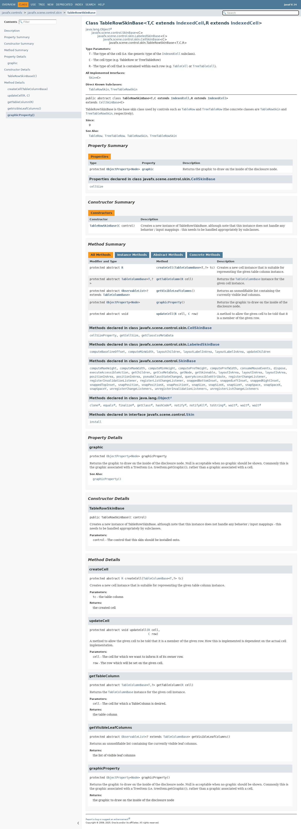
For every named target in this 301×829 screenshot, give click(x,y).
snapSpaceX (272, 384)
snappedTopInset (102, 384)
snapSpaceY (98, 388)
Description (12, 30)
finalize (125, 405)
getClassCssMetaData (157, 335)
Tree (41, 4)
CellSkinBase (109, 102)
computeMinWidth (140, 351)
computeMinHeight (161, 368)
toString (216, 405)
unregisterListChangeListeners (234, 388)
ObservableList (133, 290)
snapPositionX (152, 384)
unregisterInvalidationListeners (181, 388)
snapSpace (252, 384)
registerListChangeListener (161, 380)
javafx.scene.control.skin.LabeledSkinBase (128, 36)
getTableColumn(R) (20, 102)
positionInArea (101, 376)
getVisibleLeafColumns (173, 290)
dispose (279, 368)
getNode (186, 372)
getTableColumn (168, 279)
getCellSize (129, 335)
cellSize (96, 186)
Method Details (14, 82)
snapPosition (128, 384)
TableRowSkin (99, 89)
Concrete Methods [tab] (205, 254)
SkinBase (187, 361)
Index (79, 4)
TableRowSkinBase (81, 12)
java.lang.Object (98, 29)
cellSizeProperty (103, 335)
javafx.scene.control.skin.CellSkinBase (131, 39)
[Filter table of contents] (38, 21)
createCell (164, 267)
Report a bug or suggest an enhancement (107, 819)
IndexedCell (190, 23)
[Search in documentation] (260, 12)
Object (164, 398)
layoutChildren (168, 351)
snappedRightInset (264, 380)
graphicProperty (168, 302)
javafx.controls (12, 12)
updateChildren (258, 351)
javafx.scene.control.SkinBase (114, 32)
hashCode (162, 405)
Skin (92, 77)
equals (108, 405)
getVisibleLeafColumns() (24, 108)
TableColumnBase (187, 267)
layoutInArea (228, 372)
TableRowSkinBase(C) (22, 76)
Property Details (15, 56)
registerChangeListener (246, 376)
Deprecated (64, 4)
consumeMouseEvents (255, 368)
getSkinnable (205, 372)
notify (179, 405)
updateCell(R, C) (19, 95)
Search (90, 4)
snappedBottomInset (202, 380)
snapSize (198, 384)
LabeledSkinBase (203, 344)
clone (94, 405)
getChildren (140, 372)
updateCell (164, 313)
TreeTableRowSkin (124, 89)
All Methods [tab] (101, 254)
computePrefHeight (192, 368)
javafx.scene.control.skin (45, 12)
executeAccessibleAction (109, 372)
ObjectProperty (118, 169)
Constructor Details (17, 69)
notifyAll (197, 405)
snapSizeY (234, 384)
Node (134, 169)
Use (33, 4)
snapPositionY (177, 384)
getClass (143, 405)
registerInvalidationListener (113, 380)
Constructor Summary (19, 43)
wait (231, 405)
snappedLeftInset (233, 380)
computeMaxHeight (103, 368)
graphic (13, 63)
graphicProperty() (21, 115)
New (50, 4)
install (95, 422)
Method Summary (16, 50)
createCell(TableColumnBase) (28, 89)
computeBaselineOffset (107, 351)
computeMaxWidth (132, 368)
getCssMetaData (165, 372)
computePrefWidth (223, 368)
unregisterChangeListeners (131, 388)
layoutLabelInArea (197, 351)
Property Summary (17, 37)
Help (101, 4)
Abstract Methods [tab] (168, 254)
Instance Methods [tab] (132, 254)
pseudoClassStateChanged (162, 376)
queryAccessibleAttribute (205, 376)
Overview (8, 4)
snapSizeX (215, 384)
